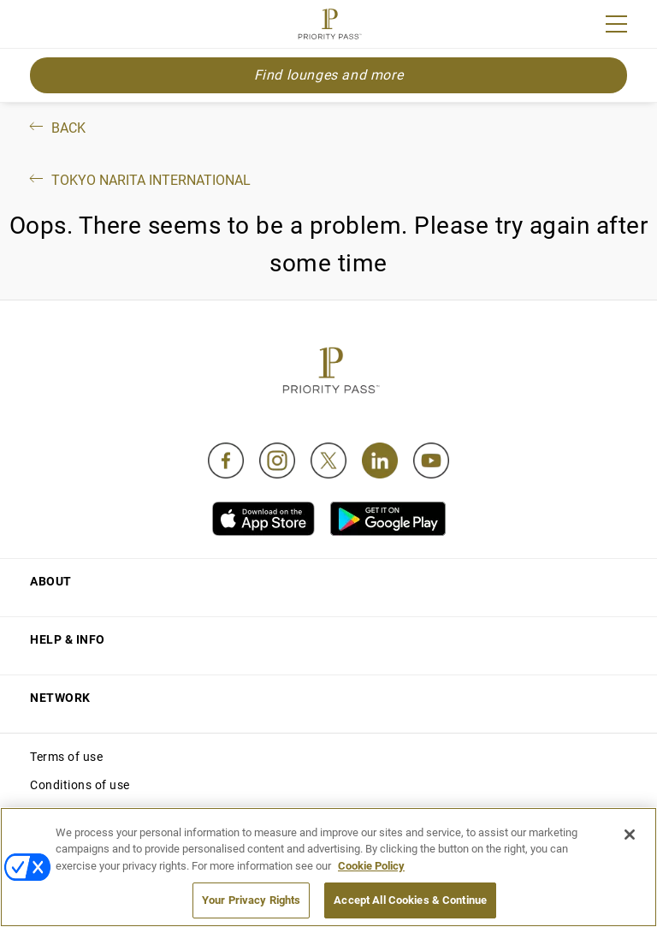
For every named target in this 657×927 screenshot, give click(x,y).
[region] (328, 867)
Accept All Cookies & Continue (410, 900)
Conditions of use (80, 785)
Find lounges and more (329, 75)
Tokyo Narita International (139, 180)
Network (60, 697)
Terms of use (66, 757)
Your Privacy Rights (251, 900)
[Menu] (616, 24)
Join (41, 26)
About (51, 581)
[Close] (629, 834)
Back (56, 128)
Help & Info (67, 639)
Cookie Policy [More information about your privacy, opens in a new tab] (371, 865)
